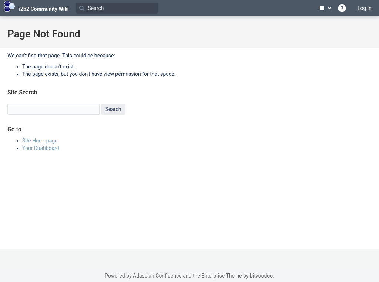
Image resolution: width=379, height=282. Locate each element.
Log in (365, 8)
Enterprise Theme (221, 276)
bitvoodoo (261, 276)
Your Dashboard (40, 148)
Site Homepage (40, 141)
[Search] (117, 8)
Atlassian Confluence (157, 276)
